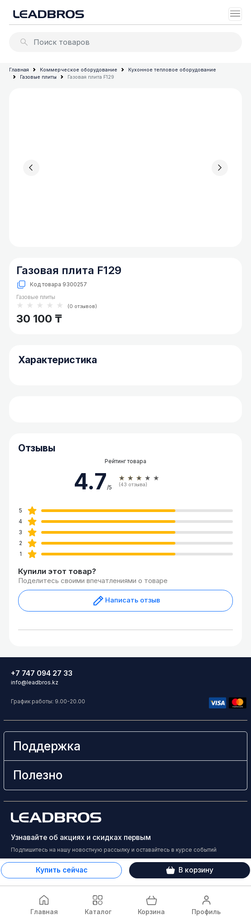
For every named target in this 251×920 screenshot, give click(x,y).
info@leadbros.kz (34, 682)
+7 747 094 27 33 (41, 673)
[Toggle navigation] (235, 14)
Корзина (151, 904)
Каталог (98, 904)
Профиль (206, 904)
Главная (44, 904)
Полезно (38, 775)
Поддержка (47, 746)
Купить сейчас (61, 870)
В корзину (190, 870)
